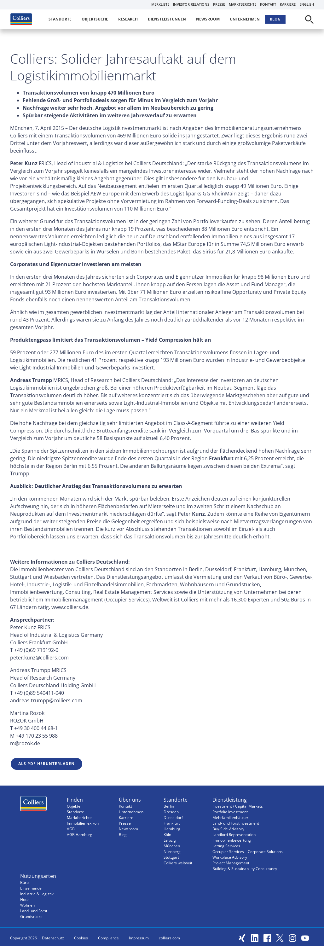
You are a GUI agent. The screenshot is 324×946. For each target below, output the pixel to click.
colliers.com (169, 938)
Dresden (171, 812)
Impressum (139, 938)
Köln (167, 834)
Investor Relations (191, 4)
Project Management (230, 863)
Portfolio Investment (230, 812)
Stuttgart (171, 857)
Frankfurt (172, 823)
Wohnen (27, 905)
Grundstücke (31, 916)
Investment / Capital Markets (237, 806)
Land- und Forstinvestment (235, 823)
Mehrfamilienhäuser (230, 817)
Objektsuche (95, 19)
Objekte (73, 806)
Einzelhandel (31, 888)
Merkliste (160, 4)
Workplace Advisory (229, 857)
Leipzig (170, 840)
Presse (219, 4)
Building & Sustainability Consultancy (244, 868)
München (172, 846)
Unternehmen (245, 19)
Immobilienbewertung (231, 840)
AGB (71, 829)
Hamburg (172, 829)
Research (128, 19)
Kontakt (268, 4)
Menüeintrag (33, 805)
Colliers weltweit (178, 863)
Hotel (25, 899)
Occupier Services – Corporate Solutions (247, 851)
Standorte (60, 19)
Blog (275, 19)
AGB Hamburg (79, 834)
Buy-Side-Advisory (228, 829)
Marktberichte (242, 4)
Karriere (288, 4)
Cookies (81, 938)
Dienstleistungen (167, 19)
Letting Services (226, 846)
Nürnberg (172, 851)
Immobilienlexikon (83, 823)
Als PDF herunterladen (46, 763)
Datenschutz (53, 938)
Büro (24, 882)
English (306, 4)
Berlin (169, 806)
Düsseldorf (173, 817)
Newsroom (208, 19)
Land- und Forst (33, 911)
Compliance (108, 938)
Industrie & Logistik (37, 894)
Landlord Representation (234, 834)
